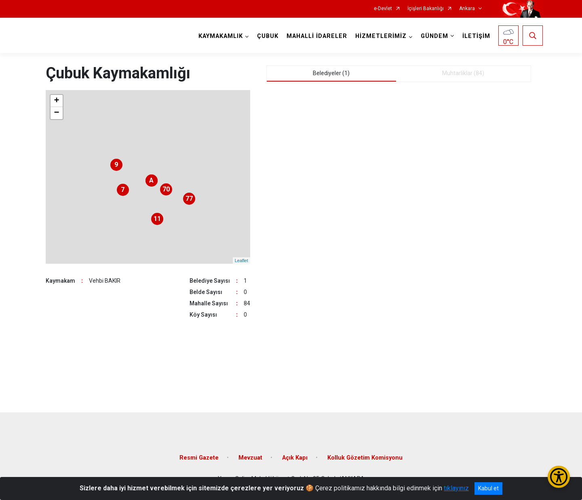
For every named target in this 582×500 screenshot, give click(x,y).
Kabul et (488, 488)
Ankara (467, 8)
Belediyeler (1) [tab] (331, 73)
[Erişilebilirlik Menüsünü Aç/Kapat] (559, 477)
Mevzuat (250, 457)
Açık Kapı (295, 457)
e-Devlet (383, 8)
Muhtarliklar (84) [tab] (463, 73)
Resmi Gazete (199, 457)
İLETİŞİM (476, 36)
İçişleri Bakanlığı (425, 8)
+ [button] (56, 101)
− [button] (56, 113)
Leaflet (241, 260)
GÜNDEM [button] (434, 36)
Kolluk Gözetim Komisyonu (365, 457)
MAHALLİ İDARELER (317, 36)
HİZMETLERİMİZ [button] (381, 36)
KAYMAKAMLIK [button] (220, 36)
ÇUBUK (267, 36)
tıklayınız (456, 488)
